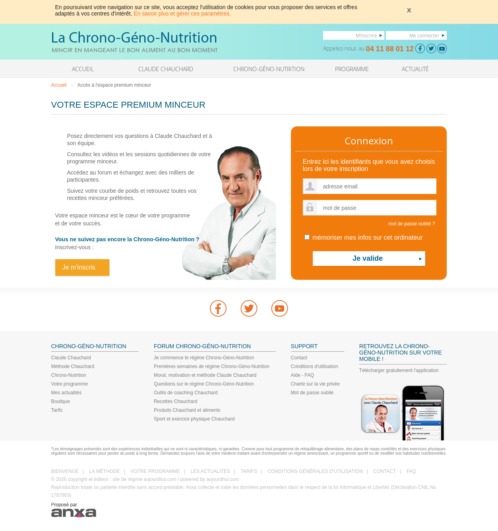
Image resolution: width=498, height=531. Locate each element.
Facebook (218, 308)
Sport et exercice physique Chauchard (194, 419)
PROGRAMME (352, 69)
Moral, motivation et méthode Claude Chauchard (205, 375)
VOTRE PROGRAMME (155, 471)
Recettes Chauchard (175, 401)
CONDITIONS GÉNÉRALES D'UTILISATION (314, 471)
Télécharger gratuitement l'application (399, 370)
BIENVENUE (65, 471)
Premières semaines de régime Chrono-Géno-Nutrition (211, 366)
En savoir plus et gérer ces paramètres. (182, 13)
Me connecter (424, 35)
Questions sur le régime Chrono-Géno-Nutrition (204, 384)
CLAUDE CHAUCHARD (165, 69)
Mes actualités (66, 392)
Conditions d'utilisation (314, 366)
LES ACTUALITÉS (210, 471)
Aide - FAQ (302, 375)
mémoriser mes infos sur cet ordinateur (363, 237)
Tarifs (57, 410)
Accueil (59, 85)
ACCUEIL (83, 69)
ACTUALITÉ (415, 69)
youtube (280, 308)
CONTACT (384, 471)
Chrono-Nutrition (68, 375)
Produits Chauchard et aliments (187, 410)
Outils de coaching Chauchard (186, 392)
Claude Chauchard (71, 357)
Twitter (249, 308)
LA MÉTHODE (104, 471)
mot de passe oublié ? (411, 224)
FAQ (411, 471)
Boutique (60, 401)
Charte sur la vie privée (315, 384)
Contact (299, 357)
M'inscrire (366, 35)
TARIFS (248, 471)
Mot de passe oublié (312, 392)
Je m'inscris (78, 267)
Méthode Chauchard (73, 366)
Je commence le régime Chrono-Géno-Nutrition (204, 357)
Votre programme (69, 384)
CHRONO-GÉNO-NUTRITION (268, 69)
